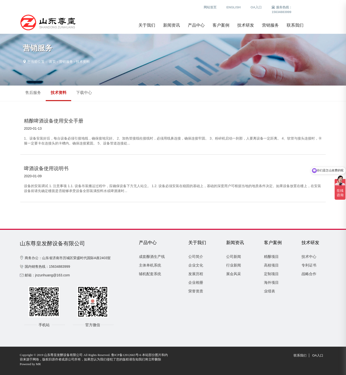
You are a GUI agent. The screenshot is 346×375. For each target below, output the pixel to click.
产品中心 (196, 25)
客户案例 (221, 25)
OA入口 (256, 7)
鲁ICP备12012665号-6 (126, 355)
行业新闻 (233, 265)
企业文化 (195, 265)
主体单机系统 (150, 265)
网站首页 (210, 7)
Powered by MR (30, 364)
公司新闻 (233, 256)
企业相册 (195, 282)
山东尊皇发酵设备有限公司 (52, 243)
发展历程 (195, 274)
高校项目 (271, 265)
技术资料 (83, 62)
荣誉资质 (195, 291)
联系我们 (295, 25)
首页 (52, 62)
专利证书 (309, 265)
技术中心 (309, 256)
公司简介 (195, 256)
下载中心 (84, 92)
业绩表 (269, 291)
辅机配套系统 (150, 274)
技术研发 (245, 25)
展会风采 (233, 274)
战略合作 (309, 274)
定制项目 (271, 274)
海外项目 (271, 282)
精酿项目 (271, 256)
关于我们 (146, 25)
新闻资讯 (171, 25)
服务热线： (282, 9)
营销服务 (270, 25)
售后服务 (33, 92)
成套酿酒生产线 (152, 256)
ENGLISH (233, 7)
